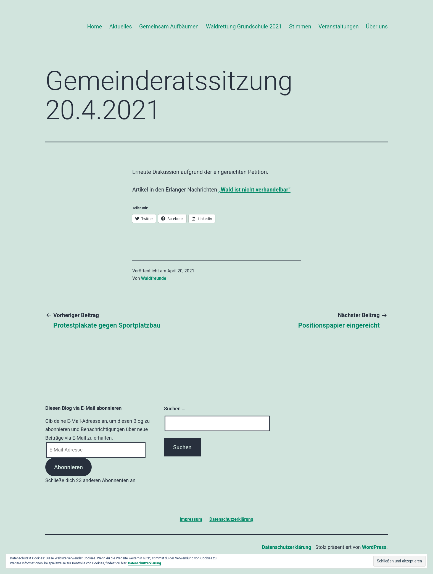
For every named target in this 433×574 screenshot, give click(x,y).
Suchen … (174, 408)
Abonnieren (68, 467)
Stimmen (300, 26)
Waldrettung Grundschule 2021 (244, 26)
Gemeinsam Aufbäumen (169, 26)
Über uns (377, 26)
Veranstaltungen (338, 26)
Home (94, 26)
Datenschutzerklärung (286, 547)
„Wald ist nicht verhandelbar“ (254, 189)
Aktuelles (120, 26)
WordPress (374, 547)
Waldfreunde (153, 278)
